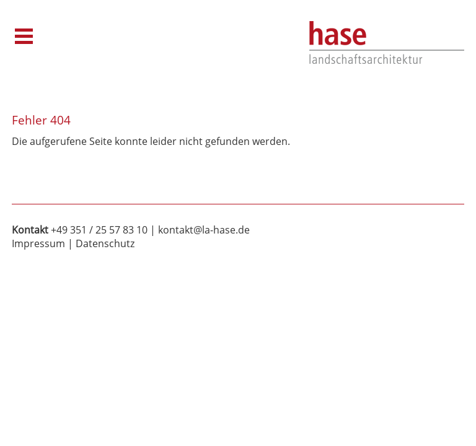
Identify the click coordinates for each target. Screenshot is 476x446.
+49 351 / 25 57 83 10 (99, 230)
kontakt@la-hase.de (204, 230)
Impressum (38, 243)
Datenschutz (105, 243)
